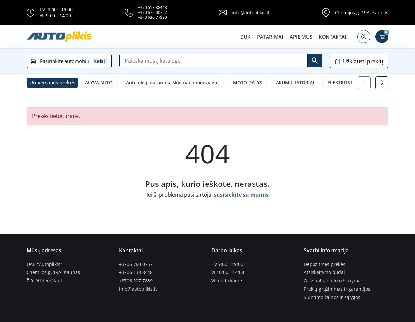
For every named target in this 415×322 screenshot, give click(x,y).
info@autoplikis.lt (251, 12)
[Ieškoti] (315, 60)
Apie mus (301, 36)
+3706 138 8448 (136, 272)
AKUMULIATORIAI (295, 82)
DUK (245, 36)
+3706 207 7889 (136, 281)
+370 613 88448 (152, 7)
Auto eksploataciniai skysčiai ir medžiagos (172, 82)
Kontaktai (332, 36)
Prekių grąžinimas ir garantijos (337, 289)
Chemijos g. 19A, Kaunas (361, 12)
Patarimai (270, 36)
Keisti (100, 61)
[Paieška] (213, 60)
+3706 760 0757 (136, 264)
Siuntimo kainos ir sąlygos (332, 297)
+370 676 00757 (152, 12)
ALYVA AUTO (99, 82)
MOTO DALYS (247, 82)
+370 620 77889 (152, 17)
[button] (363, 36)
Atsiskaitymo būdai (324, 272)
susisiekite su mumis (241, 194)
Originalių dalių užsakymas (333, 281)
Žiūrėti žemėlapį (44, 281)
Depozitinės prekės (324, 264)
